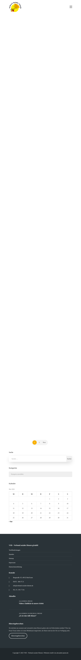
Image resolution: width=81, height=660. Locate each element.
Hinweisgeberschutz (18, 636)
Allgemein (23, 601)
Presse (30, 601)
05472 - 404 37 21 (18, 581)
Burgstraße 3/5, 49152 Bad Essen (23, 577)
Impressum (12, 562)
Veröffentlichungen (14, 550)
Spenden (11, 554)
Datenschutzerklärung (15, 567)
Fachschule (32, 613)
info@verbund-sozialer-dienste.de (23, 585)
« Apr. (11, 521)
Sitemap (11, 558)
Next (44, 442)
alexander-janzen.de (62, 653)
